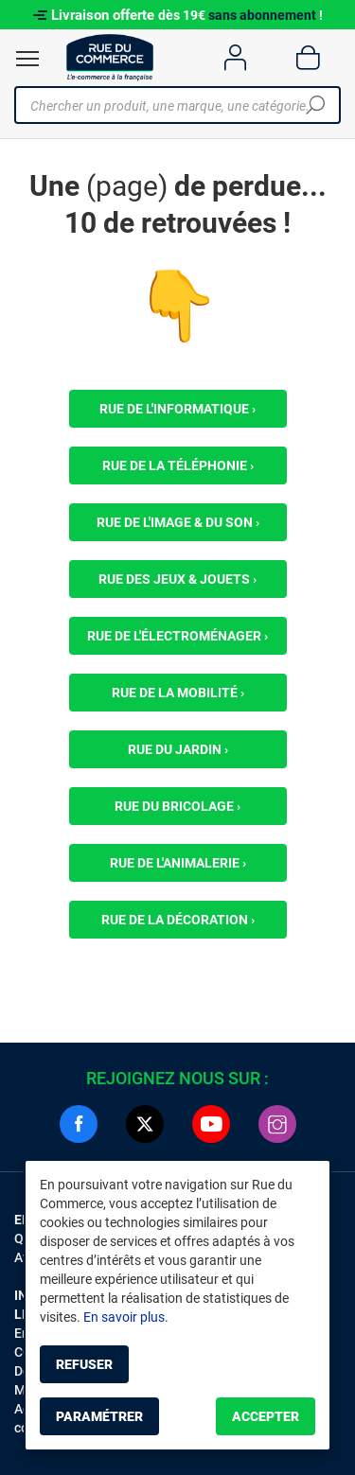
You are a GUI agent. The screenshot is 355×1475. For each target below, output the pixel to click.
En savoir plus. (126, 1317)
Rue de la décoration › (178, 919)
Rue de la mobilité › (178, 692)
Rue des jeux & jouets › (177, 579)
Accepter (265, 1416)
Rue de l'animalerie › (178, 862)
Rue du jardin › (178, 749)
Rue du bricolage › (177, 806)
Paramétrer (99, 1416)
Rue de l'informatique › (177, 408)
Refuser (84, 1364)
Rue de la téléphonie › (178, 465)
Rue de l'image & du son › (178, 522)
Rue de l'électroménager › (177, 635)
